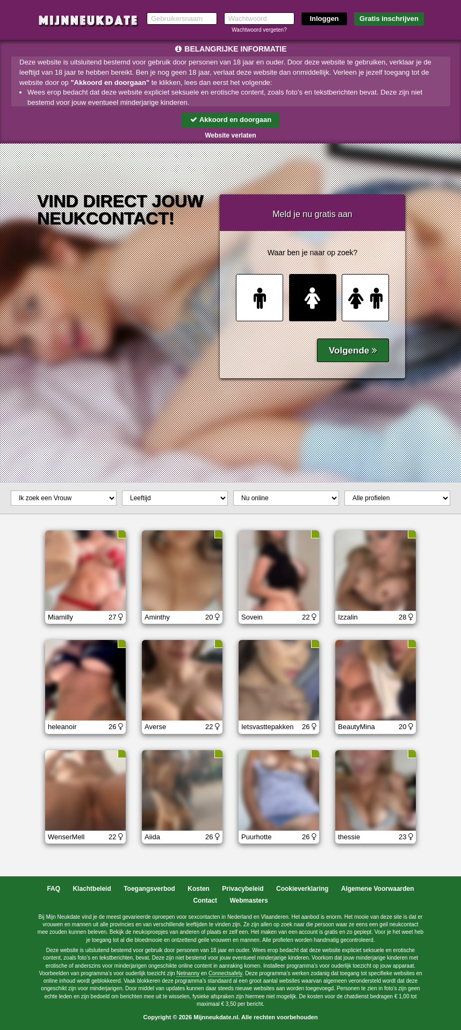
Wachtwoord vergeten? (259, 30)
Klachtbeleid (92, 888)
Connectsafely (225, 973)
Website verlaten (230, 135)
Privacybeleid (242, 888)
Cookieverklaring (302, 888)
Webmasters (248, 900)
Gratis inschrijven (389, 19)
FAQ (53, 888)
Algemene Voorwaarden (377, 888)
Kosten (199, 888)
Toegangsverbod (149, 888)
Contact (205, 900)
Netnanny (187, 973)
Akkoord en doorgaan (230, 120)
